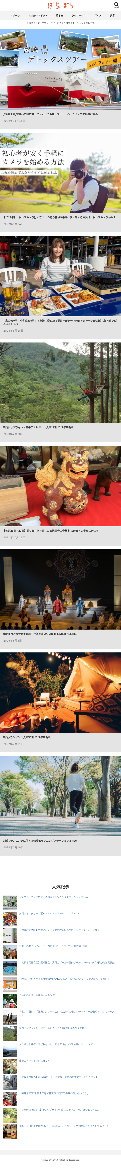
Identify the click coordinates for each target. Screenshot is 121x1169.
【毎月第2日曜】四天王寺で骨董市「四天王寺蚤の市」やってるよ (54, 1093)
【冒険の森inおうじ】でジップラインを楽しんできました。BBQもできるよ (59, 1109)
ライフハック (79, 15)
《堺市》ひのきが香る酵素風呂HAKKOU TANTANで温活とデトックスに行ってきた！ (64, 978)
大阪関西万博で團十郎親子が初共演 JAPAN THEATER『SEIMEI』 (41, 633)
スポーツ (15, 15)
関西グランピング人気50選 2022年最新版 (26, 737)
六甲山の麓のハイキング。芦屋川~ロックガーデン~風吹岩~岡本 (53, 946)
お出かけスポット (37, 15)
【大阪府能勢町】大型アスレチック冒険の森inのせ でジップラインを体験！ (59, 929)
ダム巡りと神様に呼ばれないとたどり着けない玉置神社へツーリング (56, 1044)
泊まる (59, 15)
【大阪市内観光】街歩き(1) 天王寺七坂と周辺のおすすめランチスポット (58, 1077)
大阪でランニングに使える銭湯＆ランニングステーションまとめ (40, 840)
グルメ (98, 15)
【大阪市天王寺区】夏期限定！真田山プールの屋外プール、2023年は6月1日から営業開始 (67, 962)
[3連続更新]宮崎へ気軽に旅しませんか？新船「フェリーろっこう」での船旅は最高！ (51, 114)
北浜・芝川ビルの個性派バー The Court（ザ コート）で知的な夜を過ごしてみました (64, 1126)
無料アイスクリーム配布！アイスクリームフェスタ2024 (49, 913)
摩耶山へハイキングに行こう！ (35, 1060)
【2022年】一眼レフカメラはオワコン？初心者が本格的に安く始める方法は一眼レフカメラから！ (59, 217)
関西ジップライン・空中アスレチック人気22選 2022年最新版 (38, 427)
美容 (112, 15)
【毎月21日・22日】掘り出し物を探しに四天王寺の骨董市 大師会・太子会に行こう (51, 530)
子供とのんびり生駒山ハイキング (37, 995)
